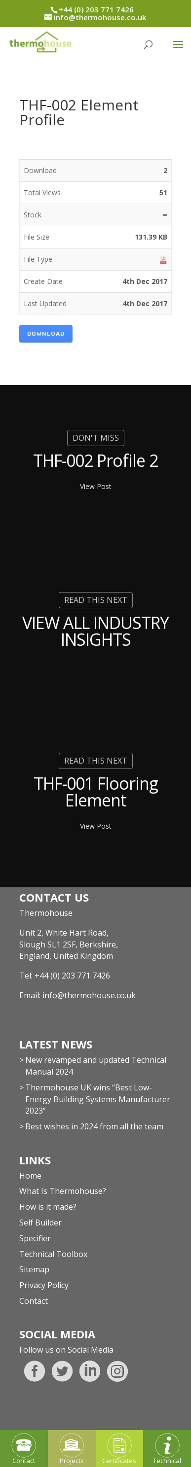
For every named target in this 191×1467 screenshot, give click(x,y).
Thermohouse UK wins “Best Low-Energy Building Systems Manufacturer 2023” (97, 1099)
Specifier (35, 1238)
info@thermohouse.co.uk (89, 995)
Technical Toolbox (53, 1254)
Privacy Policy (44, 1285)
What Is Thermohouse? (62, 1191)
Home (30, 1175)
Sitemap (34, 1269)
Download (46, 333)
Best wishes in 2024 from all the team (94, 1126)
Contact (33, 1300)
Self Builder (40, 1222)
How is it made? (47, 1206)
